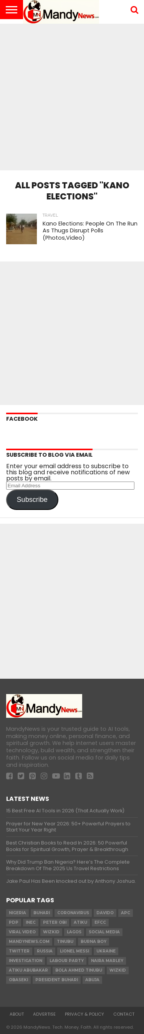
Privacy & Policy (84, 1014)
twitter (19, 951)
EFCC (100, 922)
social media (104, 931)
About (17, 1014)
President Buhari (56, 979)
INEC (31, 922)
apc (125, 912)
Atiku (80, 922)
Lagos (74, 931)
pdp (13, 922)
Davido (105, 912)
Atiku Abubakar (28, 970)
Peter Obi (54, 922)
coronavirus (73, 912)
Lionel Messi (74, 951)
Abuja (92, 979)
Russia (45, 951)
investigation (25, 960)
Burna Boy (93, 941)
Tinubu (65, 941)
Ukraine (106, 951)
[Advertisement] (72, 95)
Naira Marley (107, 960)
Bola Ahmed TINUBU (78, 970)
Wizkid (117, 970)
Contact (123, 1014)
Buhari (41, 912)
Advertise (44, 1014)
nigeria (17, 912)
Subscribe (32, 499)
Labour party (67, 960)
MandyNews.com (29, 941)
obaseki (18, 979)
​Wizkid (51, 931)
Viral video (22, 931)
